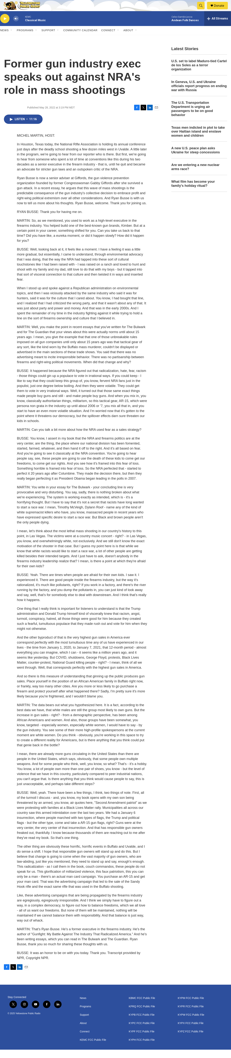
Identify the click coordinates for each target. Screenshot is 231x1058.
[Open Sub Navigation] (11, 38)
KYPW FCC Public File (191, 1023)
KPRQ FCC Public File (142, 1014)
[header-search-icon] (202, 10)
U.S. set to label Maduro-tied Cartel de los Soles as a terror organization (199, 73)
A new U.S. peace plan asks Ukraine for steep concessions (195, 158)
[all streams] (217, 26)
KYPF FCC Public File (141, 1040)
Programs (25, 38)
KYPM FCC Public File (191, 1006)
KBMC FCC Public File (142, 1006)
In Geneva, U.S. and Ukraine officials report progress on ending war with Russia (199, 94)
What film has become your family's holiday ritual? (193, 192)
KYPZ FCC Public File (190, 1040)
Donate (221, 10)
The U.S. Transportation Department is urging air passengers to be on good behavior (192, 117)
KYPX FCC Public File (190, 1031)
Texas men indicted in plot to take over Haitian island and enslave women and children (198, 140)
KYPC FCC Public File (142, 1031)
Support (48, 38)
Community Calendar (80, 38)
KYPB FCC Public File (141, 1023)
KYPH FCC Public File (142, 1048)
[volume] (16, 27)
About (83, 1031)
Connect (108, 38)
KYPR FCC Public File (191, 1014)
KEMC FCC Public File (93, 1048)
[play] (5, 27)
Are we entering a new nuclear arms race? (195, 175)
